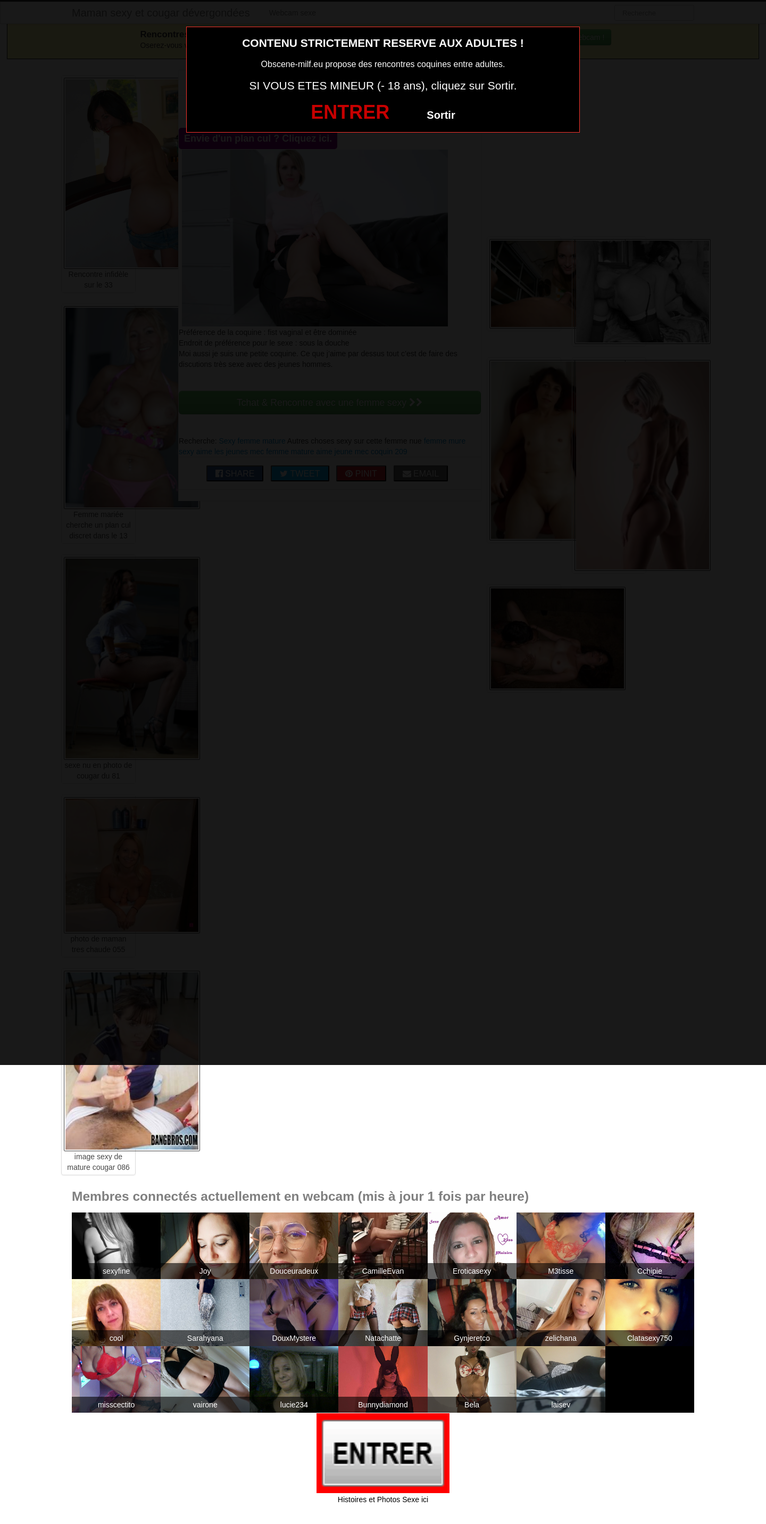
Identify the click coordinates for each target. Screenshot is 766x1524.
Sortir (441, 115)
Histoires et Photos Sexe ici (383, 1499)
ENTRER (350, 112)
